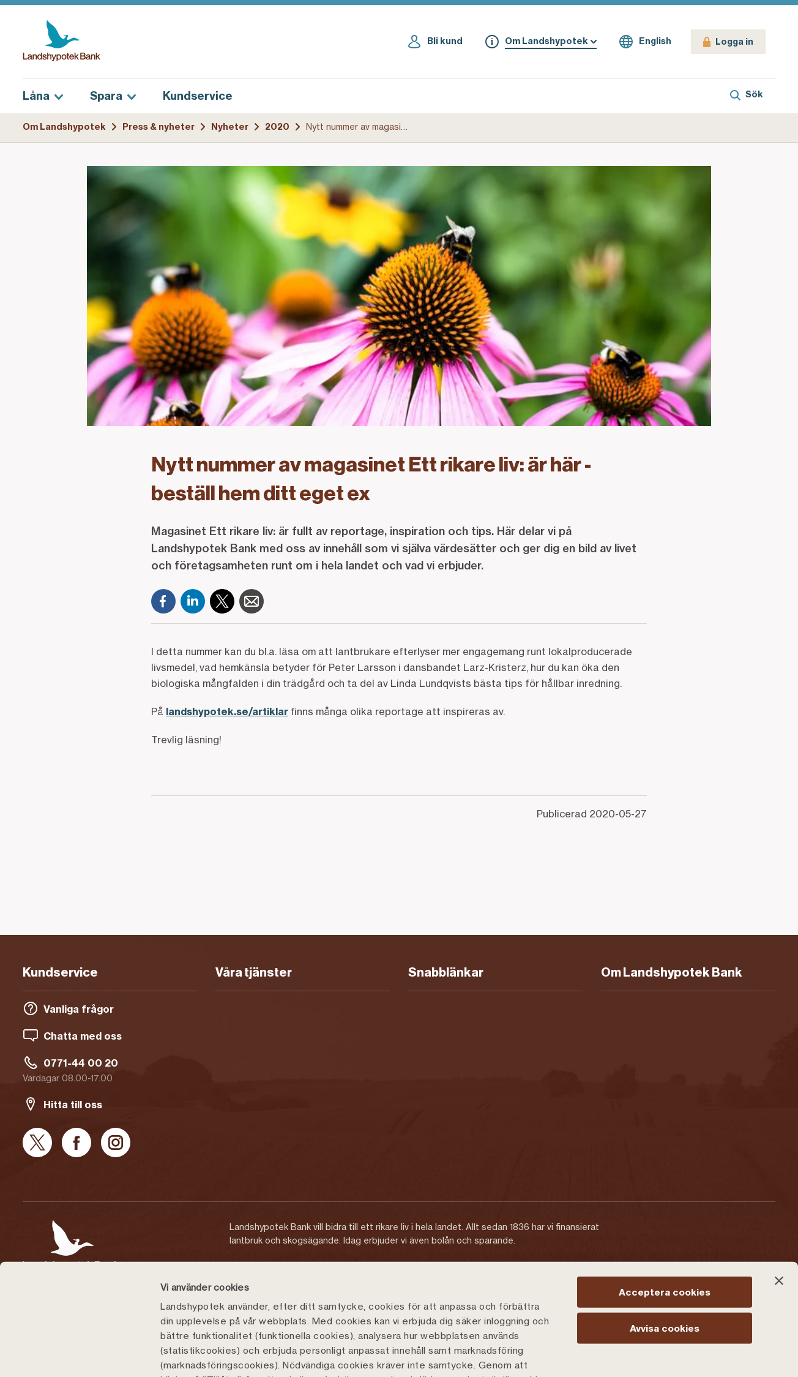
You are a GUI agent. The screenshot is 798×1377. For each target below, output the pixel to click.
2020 (277, 126)
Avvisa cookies (664, 1223)
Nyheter (229, 126)
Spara (113, 96)
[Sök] (746, 96)
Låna (43, 96)
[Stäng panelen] (779, 1177)
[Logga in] (728, 41)
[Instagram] (115, 1143)
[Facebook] (163, 601)
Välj (639, 1353)
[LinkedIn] (193, 601)
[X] (222, 601)
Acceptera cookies (664, 1188)
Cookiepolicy (484, 1305)
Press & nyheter (158, 126)
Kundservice (198, 96)
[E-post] (251, 601)
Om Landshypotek (64, 126)
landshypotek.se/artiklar (227, 711)
